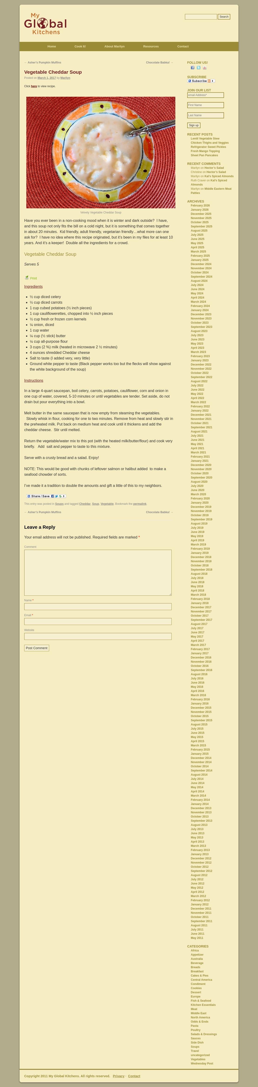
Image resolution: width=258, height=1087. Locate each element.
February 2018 (200, 599)
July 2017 (197, 628)
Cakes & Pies (199, 975)
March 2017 (198, 645)
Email (28, 615)
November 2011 (201, 912)
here (34, 86)
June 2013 (197, 833)
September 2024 (201, 276)
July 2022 (197, 385)
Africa (195, 950)
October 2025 (200, 222)
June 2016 (197, 682)
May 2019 (197, 536)
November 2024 (201, 268)
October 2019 (200, 515)
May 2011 (197, 938)
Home (52, 46)
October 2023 (200, 322)
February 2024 (200, 306)
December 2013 (201, 808)
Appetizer (197, 954)
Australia (197, 959)
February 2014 (200, 799)
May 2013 (197, 837)
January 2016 (200, 703)
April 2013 (197, 841)
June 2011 (197, 933)
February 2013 (200, 850)
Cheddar (85, 503)
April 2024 (197, 297)
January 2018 (200, 603)
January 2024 (200, 310)
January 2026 (200, 209)
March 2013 (198, 846)
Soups (59, 503)
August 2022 (199, 381)
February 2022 (200, 406)
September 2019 (201, 519)
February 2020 (200, 498)
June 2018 (197, 582)
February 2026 (200, 205)
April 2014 (197, 791)
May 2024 (197, 293)
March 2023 (198, 352)
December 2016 (201, 657)
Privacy (119, 1076)
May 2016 (197, 686)
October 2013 (200, 816)
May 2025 (197, 243)
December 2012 (201, 858)
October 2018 (200, 565)
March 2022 (198, 402)
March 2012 (198, 896)
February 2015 (200, 749)
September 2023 (201, 327)
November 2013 (201, 812)
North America (200, 1017)
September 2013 (201, 820)
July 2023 (197, 335)
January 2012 (200, 904)
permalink (139, 503)
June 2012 (197, 883)
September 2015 (201, 720)
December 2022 (201, 364)
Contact (183, 46)
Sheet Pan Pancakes (204, 155)
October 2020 (200, 473)
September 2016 (201, 670)
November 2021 (201, 419)
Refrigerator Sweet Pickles (208, 147)
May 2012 (197, 887)
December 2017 (201, 607)
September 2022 (201, 377)
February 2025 (200, 255)
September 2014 (201, 770)
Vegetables (198, 1059)
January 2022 (200, 410)
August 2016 (199, 674)
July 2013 (197, 829)
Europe (195, 996)
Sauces (196, 1038)
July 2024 (197, 285)
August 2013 (199, 825)
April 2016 (197, 691)
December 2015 (201, 707)
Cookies (196, 988)
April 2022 (197, 398)
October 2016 (200, 666)
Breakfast (197, 971)
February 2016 (200, 699)
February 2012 (200, 900)
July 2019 (197, 527)
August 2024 (199, 281)
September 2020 (201, 477)
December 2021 (201, 414)
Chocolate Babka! (159, 62)
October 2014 (200, 766)
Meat (194, 1009)
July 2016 (197, 678)
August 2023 (199, 331)
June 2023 (197, 339)
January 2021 (200, 460)
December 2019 (201, 507)
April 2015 (197, 741)
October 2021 (200, 423)
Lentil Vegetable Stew (205, 138)
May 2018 (197, 586)
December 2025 (201, 214)
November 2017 (201, 611)
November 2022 (201, 368)
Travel (195, 1051)
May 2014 (197, 787)
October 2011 (200, 917)
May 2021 (197, 444)
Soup (95, 503)
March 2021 (198, 452)
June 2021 (197, 440)
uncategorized (200, 1055)
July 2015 (197, 728)
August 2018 (199, 573)
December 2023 (201, 314)
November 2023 (201, 318)
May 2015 (197, 737)
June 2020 (197, 490)
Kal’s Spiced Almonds (219, 176)
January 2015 (200, 753)
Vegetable (107, 503)
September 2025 (201, 226)
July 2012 (197, 879)
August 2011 (199, 925)
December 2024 (201, 264)
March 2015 (198, 745)
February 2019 (200, 548)
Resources (151, 46)
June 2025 (197, 239)
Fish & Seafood (201, 1000)
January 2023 (200, 360)
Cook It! (80, 46)
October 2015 (200, 716)
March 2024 (198, 301)
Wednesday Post (202, 1063)
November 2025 (201, 218)
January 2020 (200, 502)
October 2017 (200, 615)
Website (29, 630)
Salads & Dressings (204, 1034)
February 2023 (200, 356)
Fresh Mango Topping (205, 151)
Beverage (197, 963)
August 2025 (199, 230)
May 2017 (197, 636)
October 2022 (200, 373)
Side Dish (197, 1042)
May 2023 (197, 343)
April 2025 (197, 247)
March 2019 (198, 544)
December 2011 (201, 908)
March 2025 (198, 251)
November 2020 (201, 469)
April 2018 (197, 590)
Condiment (198, 984)
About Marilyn (115, 46)
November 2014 (201, 762)
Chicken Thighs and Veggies (210, 142)
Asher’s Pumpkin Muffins (42, 62)
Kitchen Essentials (203, 1005)
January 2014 (200, 804)
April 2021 (197, 448)
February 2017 (200, 649)
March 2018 (198, 594)
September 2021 (201, 427)
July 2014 (197, 779)
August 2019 (199, 523)
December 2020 (201, 465)
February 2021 (200, 456)
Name (29, 600)
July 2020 (197, 486)
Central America (201, 979)
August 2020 (199, 481)
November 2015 (201, 712)
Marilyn (65, 78)
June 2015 (197, 733)
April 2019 (197, 540)
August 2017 (199, 624)
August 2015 (199, 724)
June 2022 (197, 389)
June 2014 (197, 783)
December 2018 (201, 557)
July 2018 (197, 578)
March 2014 (198, 795)
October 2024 (200, 272)
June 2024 (197, 289)
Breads (195, 967)
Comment (30, 546)
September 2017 (201, 620)
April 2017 (197, 640)
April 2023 (197, 347)
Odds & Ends (199, 1021)
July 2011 (197, 929)
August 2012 (199, 875)
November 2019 (201, 511)
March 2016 (198, 695)
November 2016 (201, 661)
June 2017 (197, 632)
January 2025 (200, 260)
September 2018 (201, 569)
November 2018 (201, 561)
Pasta (194, 1025)
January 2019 (200, 553)
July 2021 (197, 435)
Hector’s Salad (214, 168)
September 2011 (201, 921)
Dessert (196, 992)
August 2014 (199, 774)
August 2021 (199, 431)
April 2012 (197, 892)
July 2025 (197, 234)
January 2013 (200, 854)
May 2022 (197, 394)
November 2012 (201, 862)
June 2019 (197, 532)
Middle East (199, 1013)
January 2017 (200, 653)
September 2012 (201, 871)
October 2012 (200, 866)
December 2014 (201, 758)
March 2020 (198, 494)
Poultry (195, 1030)
